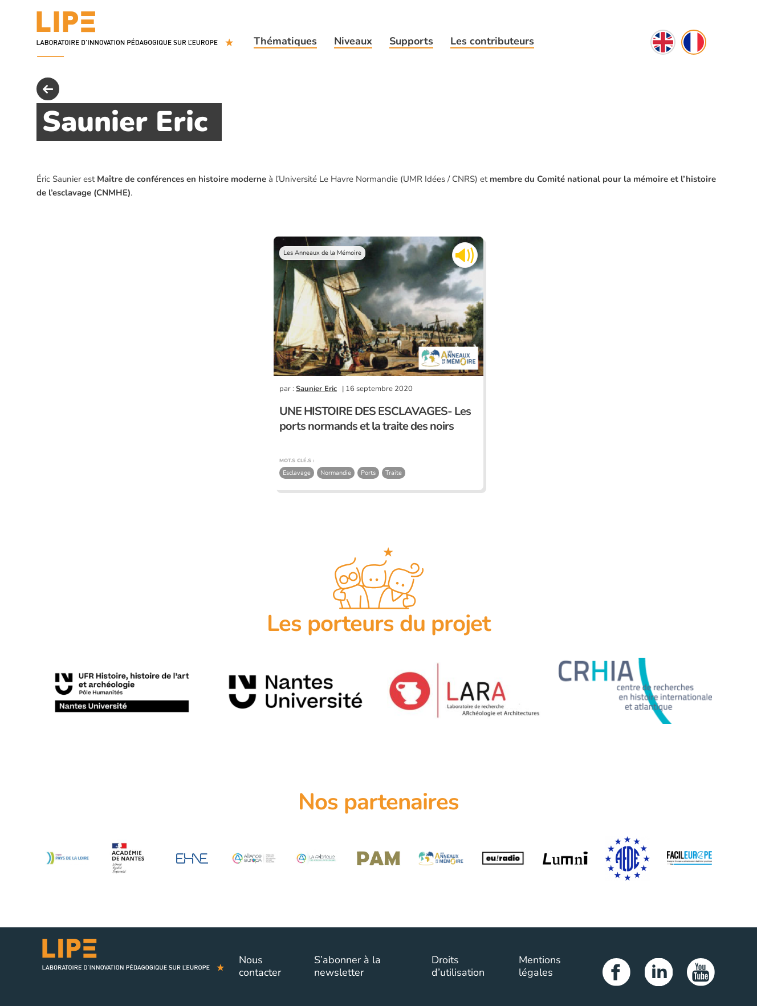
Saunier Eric (316, 389)
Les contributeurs (492, 41)
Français (693, 42)
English (662, 42)
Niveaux (353, 41)
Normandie (335, 473)
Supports (411, 41)
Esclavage (297, 473)
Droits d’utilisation (458, 966)
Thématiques (285, 41)
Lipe (133, 967)
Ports (368, 473)
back (47, 89)
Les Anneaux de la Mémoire (322, 253)
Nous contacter (260, 966)
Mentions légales (540, 966)
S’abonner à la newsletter (347, 966)
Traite (393, 473)
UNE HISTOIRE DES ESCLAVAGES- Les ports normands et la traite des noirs (375, 419)
